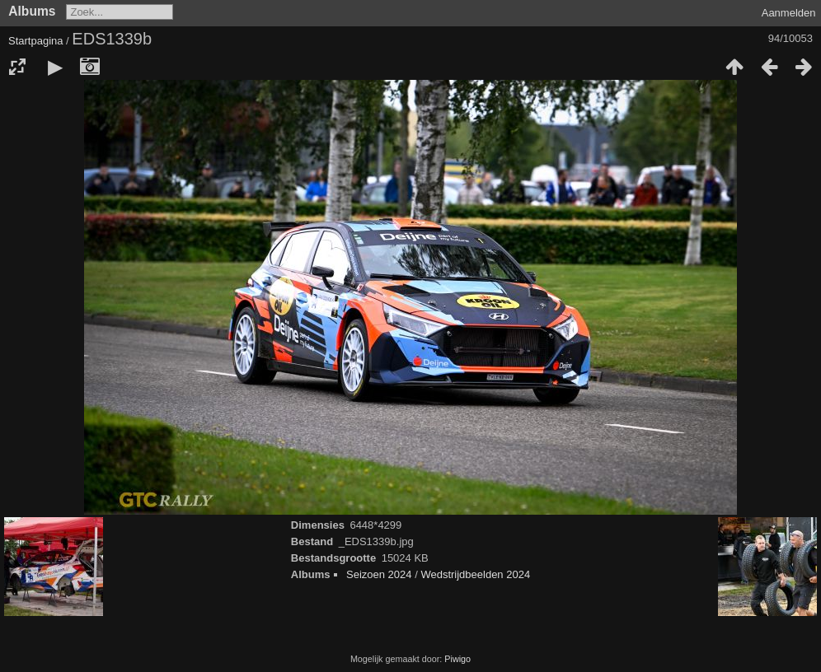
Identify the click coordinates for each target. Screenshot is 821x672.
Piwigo (457, 659)
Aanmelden (789, 13)
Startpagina (35, 41)
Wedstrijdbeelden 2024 (475, 574)
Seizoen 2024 (379, 574)
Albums (31, 11)
